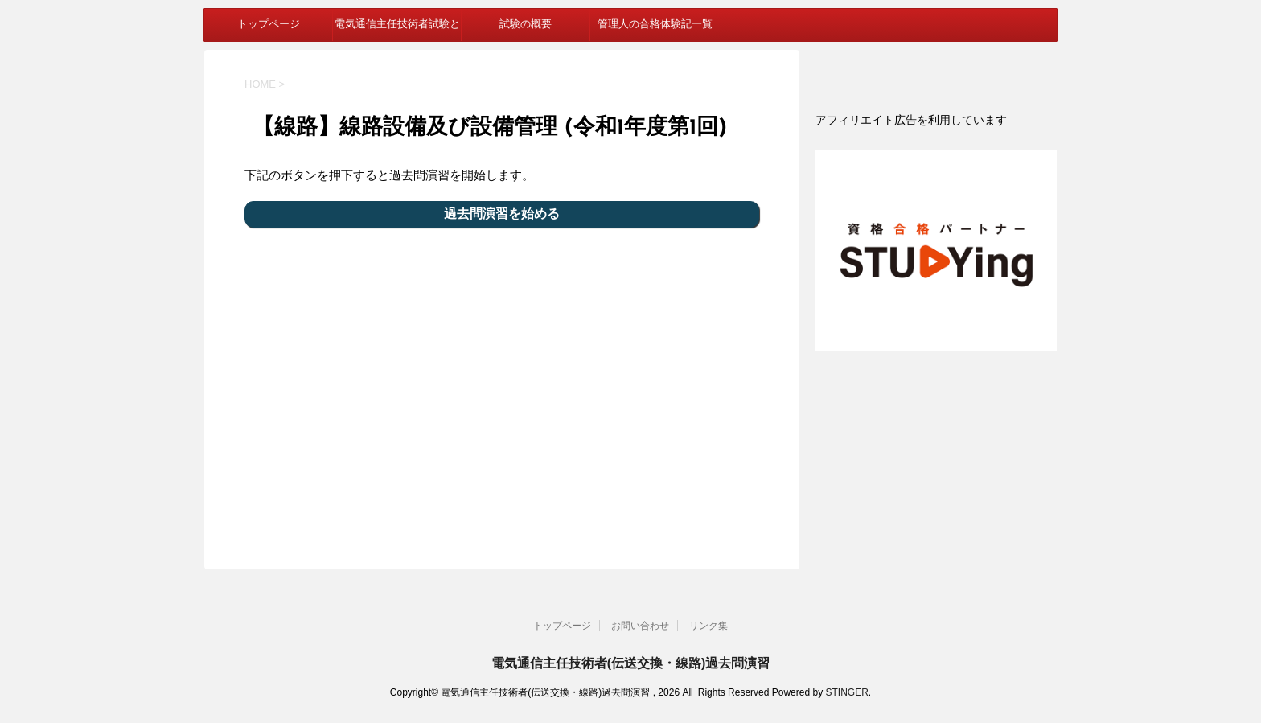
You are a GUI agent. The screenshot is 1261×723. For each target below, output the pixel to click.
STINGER (846, 692)
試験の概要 (525, 24)
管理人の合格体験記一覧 (655, 24)
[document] (936, 119)
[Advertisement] (501, 388)
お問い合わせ (640, 625)
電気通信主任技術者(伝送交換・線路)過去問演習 (630, 663)
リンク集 (708, 625)
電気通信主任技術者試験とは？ (397, 30)
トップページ (268, 24)
